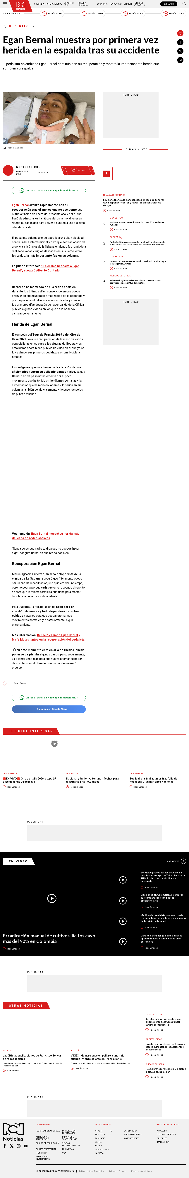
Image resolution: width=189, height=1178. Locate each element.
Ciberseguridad (153, 1039)
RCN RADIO (100, 1138)
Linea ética (68, 1149)
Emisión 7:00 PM (133, 13)
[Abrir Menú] (5, 4)
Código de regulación (47, 1143)
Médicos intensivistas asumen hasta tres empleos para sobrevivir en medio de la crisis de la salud (163, 918)
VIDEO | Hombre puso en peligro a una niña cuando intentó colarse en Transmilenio (97, 1057)
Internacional (54, 4)
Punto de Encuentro (139, 4)
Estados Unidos (153, 1014)
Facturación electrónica (68, 1132)
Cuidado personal (155, 1064)
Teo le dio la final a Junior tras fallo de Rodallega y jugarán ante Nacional (153, 780)
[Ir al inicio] (20, 6)
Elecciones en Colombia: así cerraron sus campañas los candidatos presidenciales (162, 897)
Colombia (39, 4)
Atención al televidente (42, 1138)
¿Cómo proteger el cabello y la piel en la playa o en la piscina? (165, 1070)
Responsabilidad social (48, 1131)
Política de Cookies (117, 1171)
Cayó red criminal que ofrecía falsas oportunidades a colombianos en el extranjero (161, 938)
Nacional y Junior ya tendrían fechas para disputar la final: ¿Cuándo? (137, 223)
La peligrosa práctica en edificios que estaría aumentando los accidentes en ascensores (165, 1047)
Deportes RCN (68, 4)
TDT (112, 1131)
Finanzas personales (114, 195)
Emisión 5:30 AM (51, 13)
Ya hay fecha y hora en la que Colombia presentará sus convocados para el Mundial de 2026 (135, 281)
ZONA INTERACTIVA (166, 1134)
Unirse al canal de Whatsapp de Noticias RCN (49, 190)
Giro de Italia (10, 774)
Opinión (128, 4)
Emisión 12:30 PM (92, 13)
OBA (64, 1153)
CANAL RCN (169, 4)
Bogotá (114, 237)
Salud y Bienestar (84, 4)
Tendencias (115, 4)
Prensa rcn (41, 1153)
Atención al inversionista (43, 1158)
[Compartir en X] (180, 51)
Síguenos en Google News (48, 709)
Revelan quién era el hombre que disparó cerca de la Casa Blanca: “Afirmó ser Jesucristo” (163, 1022)
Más (176, 861)
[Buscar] (184, 4)
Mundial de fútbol (120, 276)
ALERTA (98, 1146)
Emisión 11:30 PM (173, 13)
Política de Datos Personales (91, 1171)
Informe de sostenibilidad (69, 1138)
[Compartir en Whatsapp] (180, 60)
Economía (102, 4)
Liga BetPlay (116, 218)
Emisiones (12, 13)
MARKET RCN (163, 1142)
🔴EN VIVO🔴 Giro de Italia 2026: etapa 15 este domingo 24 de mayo (29, 780)
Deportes (19, 26)
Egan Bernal (20, 205)
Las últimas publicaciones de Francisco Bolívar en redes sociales (32, 1057)
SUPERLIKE (162, 1138)
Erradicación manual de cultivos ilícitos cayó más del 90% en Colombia (49, 938)
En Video (18, 861)
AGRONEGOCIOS (131, 1138)
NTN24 (98, 1131)
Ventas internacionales (71, 1144)
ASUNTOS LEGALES (132, 1134)
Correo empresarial (46, 1149)
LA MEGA (99, 1153)
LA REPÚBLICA (130, 1131)
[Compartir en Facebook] (180, 42)
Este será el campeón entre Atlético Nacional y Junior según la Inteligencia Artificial (138, 262)
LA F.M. (98, 1142)
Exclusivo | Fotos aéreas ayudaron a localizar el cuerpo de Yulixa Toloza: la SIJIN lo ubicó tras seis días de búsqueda (137, 243)
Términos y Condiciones (141, 1171)
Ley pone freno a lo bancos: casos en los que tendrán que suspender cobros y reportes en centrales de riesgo (133, 203)
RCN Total (100, 1134)
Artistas (7, 1051)
